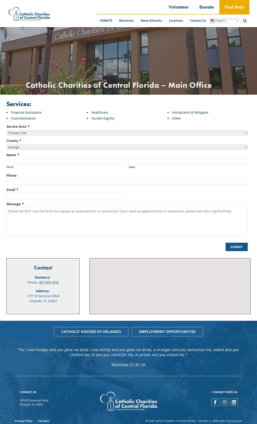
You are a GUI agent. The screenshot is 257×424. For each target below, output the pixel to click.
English (218, 21)
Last (132, 167)
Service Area (17, 126)
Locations (176, 21)
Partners (43, 421)
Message (15, 204)
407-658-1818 (49, 282)
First (10, 167)
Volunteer (179, 7)
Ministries (126, 21)
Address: (42, 291)
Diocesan (236, 421)
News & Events (151, 21)
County (13, 141)
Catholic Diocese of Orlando (91, 331)
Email (12, 190)
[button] (170, 283)
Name (12, 155)
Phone (11, 175)
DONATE (106, 21)
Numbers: (42, 277)
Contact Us (198, 21)
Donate (206, 7)
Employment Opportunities (167, 331)
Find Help (234, 7)
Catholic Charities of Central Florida (175, 421)
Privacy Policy (23, 421)
